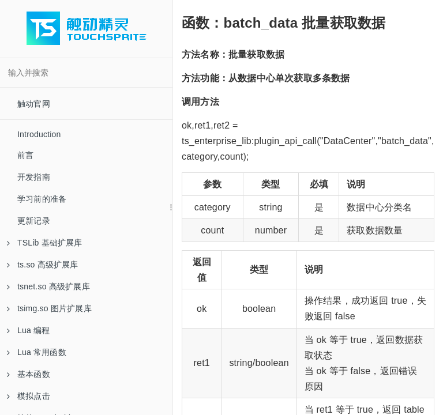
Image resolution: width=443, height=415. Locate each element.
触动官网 (33, 103)
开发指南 (33, 177)
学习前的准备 (41, 198)
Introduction (39, 134)
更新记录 (33, 220)
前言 (25, 155)
